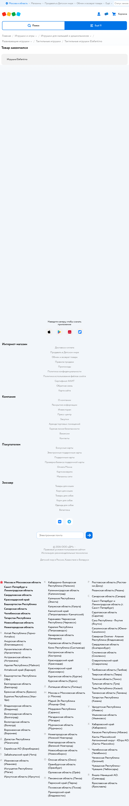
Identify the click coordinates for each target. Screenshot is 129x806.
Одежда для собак (64, 505)
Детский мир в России (52, 559)
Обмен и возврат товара (64, 357)
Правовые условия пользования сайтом (64, 549)
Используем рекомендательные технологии (64, 552)
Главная (6, 36)
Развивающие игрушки (15, 41)
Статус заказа (121, 3)
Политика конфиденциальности (64, 371)
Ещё (109, 3)
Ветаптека (64, 510)
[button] (33, 25)
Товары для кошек (64, 486)
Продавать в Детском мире (64, 352)
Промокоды (64, 366)
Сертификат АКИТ (64, 381)
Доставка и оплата (64, 347)
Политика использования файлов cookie (64, 376)
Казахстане (70, 559)
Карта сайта (65, 390)
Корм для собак (64, 500)
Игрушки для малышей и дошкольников (65, 36)
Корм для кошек (64, 490)
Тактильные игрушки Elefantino (83, 41)
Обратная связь (64, 385)
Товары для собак (64, 495)
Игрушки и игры (24, 36)
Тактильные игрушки (48, 41)
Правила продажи (64, 361)
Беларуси (84, 559)
